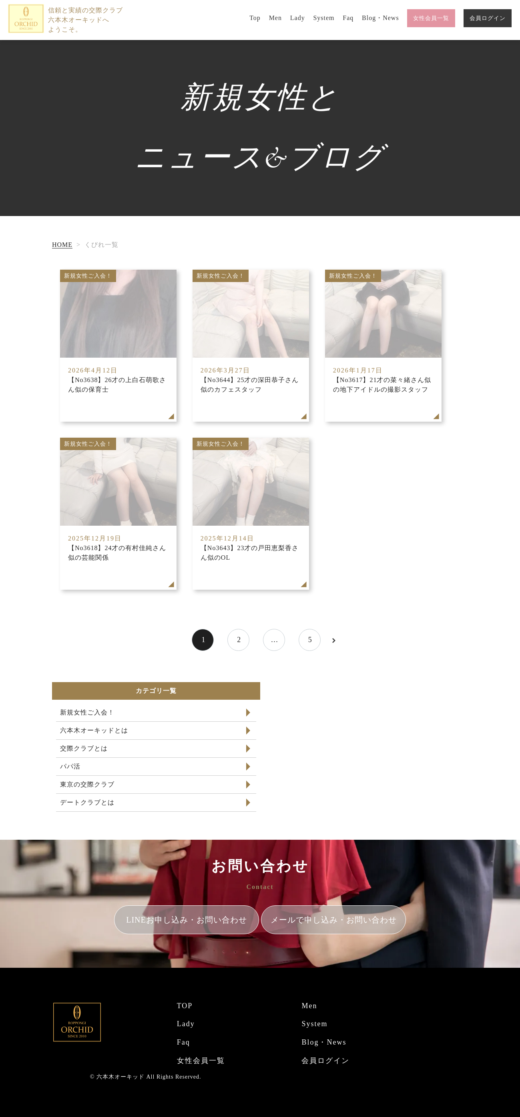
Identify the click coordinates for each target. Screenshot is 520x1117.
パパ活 (70, 766)
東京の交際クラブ (87, 784)
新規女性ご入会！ (87, 712)
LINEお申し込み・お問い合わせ (186, 919)
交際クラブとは (84, 748)
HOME (62, 244)
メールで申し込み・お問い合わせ (334, 919)
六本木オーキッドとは (94, 730)
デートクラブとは (87, 802)
